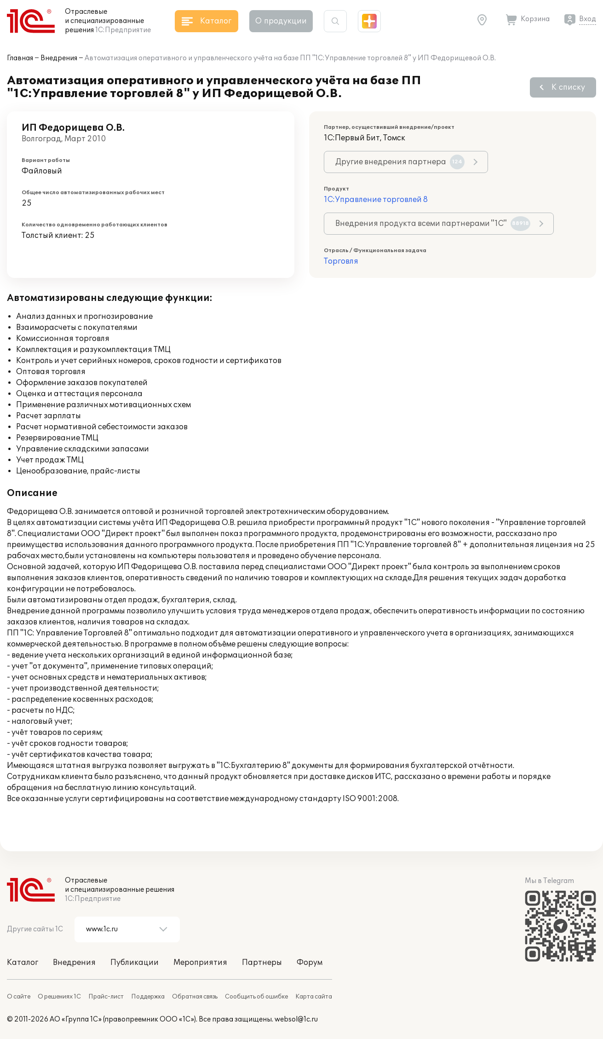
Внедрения (58, 58)
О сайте (18, 996)
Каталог (22, 962)
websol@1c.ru (296, 1019)
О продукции (281, 21)
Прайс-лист (106, 996)
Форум (309, 962)
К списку (568, 87)
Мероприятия (200, 962)
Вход (587, 19)
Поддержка (148, 996)
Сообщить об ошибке (256, 996)
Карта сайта (313, 996)
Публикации (134, 962)
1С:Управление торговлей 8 (376, 199)
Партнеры (262, 962)
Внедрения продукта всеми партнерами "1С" (432, 223)
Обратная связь (195, 996)
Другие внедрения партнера (400, 162)
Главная (20, 58)
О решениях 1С (59, 996)
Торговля (341, 261)
